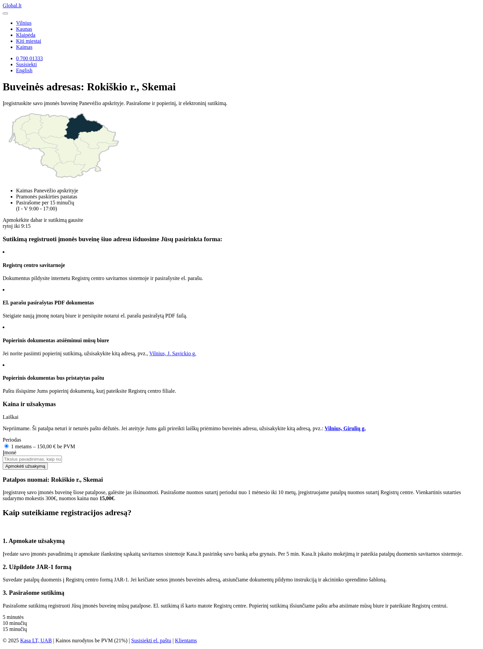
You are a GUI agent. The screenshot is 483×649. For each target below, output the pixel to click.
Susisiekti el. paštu (151, 640)
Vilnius (23, 23)
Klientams (186, 640)
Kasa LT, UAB (36, 640)
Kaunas (24, 29)
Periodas (12, 440)
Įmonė (9, 452)
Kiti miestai (28, 41)
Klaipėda (25, 35)
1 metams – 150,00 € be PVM (39, 446)
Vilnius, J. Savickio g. (172, 353)
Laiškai (10, 417)
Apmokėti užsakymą (25, 466)
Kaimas (24, 47)
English (24, 70)
